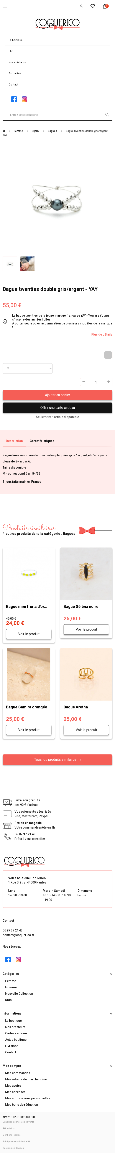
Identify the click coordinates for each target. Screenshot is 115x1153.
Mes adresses (15, 1092)
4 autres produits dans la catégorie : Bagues (39, 530)
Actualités (15, 73)
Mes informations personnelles (27, 1098)
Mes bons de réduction (21, 1104)
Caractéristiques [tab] (42, 441)
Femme (10, 981)
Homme (11, 987)
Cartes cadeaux (16, 1033)
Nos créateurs (17, 62)
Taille (28, 368)
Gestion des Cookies (13, 1148)
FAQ (11, 51)
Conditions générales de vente (18, 1122)
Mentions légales (12, 1135)
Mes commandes (17, 1073)
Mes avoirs (13, 1085)
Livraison (11, 1046)
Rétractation (9, 1128)
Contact (13, 84)
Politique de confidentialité (16, 1141)
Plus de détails (101, 334)
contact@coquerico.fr (18, 935)
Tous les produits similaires (55, 759)
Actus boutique (15, 1039)
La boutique (16, 40)
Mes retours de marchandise (26, 1079)
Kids (8, 1000)
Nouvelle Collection (19, 993)
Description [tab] (14, 441)
